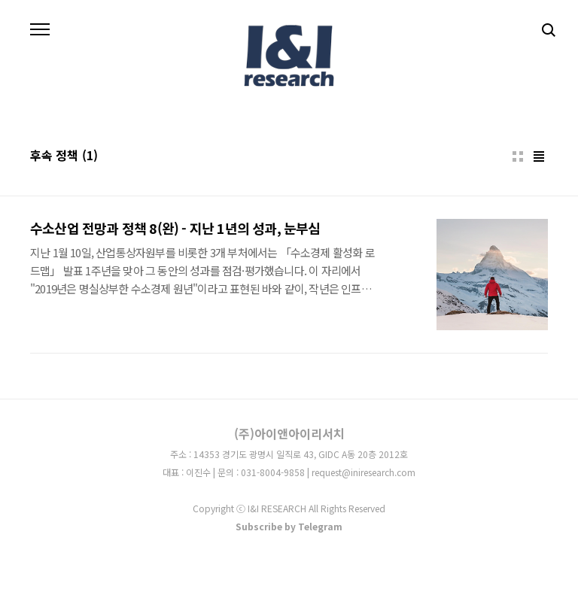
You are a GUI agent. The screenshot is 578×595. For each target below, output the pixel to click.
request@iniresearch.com (363, 472)
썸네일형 (518, 156)
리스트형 (539, 156)
